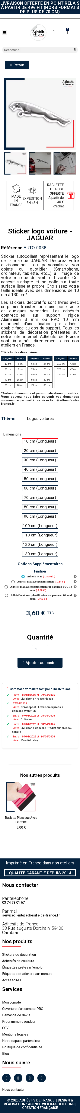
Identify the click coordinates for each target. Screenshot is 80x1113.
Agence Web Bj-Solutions (51, 1104)
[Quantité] (40, 649)
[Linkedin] (30, 1078)
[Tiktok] (41, 1078)
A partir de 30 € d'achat (55, 195)
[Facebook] (6, 1078)
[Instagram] (18, 1078)
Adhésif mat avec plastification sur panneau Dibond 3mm (38, 597)
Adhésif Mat (38, 576)
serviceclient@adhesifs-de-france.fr (31, 915)
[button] (4, 32)
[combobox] (35, 50)
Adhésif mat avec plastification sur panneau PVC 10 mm (38, 588)
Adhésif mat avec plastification (38, 581)
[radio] (40, 441)
